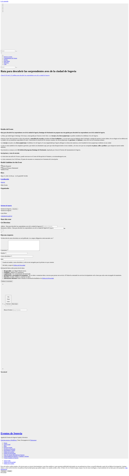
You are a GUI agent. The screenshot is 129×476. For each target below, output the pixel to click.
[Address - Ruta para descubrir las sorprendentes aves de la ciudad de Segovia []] (50, 226)
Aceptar (9, 473)
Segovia (3, 182)
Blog (5, 448)
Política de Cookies (9, 454)
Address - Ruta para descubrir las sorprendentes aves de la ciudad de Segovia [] (22, 226)
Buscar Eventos (8, 312)
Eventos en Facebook (9, 451)
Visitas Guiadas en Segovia (11, 460)
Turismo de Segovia (6, 205)
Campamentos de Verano (10, 58)
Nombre (3, 255)
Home (5, 445)
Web (2, 261)
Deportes (6, 62)
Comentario (4, 252)
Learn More (4, 213)
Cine (5, 64)
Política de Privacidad (19, 267)
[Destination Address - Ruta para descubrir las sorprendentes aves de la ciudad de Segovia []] (56, 228)
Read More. (15, 208)
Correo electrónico (6, 258)
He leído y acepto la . (13, 267)
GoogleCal (9, 216)
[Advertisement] (64, 37)
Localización (5, 179)
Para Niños (7, 61)
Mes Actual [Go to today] (14, 305)
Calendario (3, 216)
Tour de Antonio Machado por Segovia (14, 457)
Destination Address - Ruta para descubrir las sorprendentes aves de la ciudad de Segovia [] (25, 228)
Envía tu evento (8, 56)
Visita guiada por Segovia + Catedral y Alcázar (16, 458)
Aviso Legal (7, 446)
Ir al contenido (4, 1)
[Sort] (8, 302)
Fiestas (6, 59)
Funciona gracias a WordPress (9, 442)
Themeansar (33, 442)
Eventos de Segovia (11, 435)
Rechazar (3, 473)
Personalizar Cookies (9, 452)
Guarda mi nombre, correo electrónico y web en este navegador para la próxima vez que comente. (28, 264)
